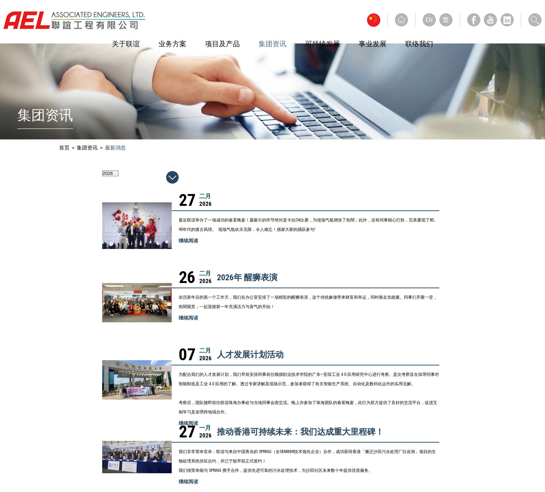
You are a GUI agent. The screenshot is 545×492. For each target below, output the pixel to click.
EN (429, 19)
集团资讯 (272, 44)
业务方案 (172, 44)
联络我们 (419, 44)
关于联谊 (126, 44)
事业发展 (373, 44)
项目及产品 (222, 44)
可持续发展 (322, 44)
